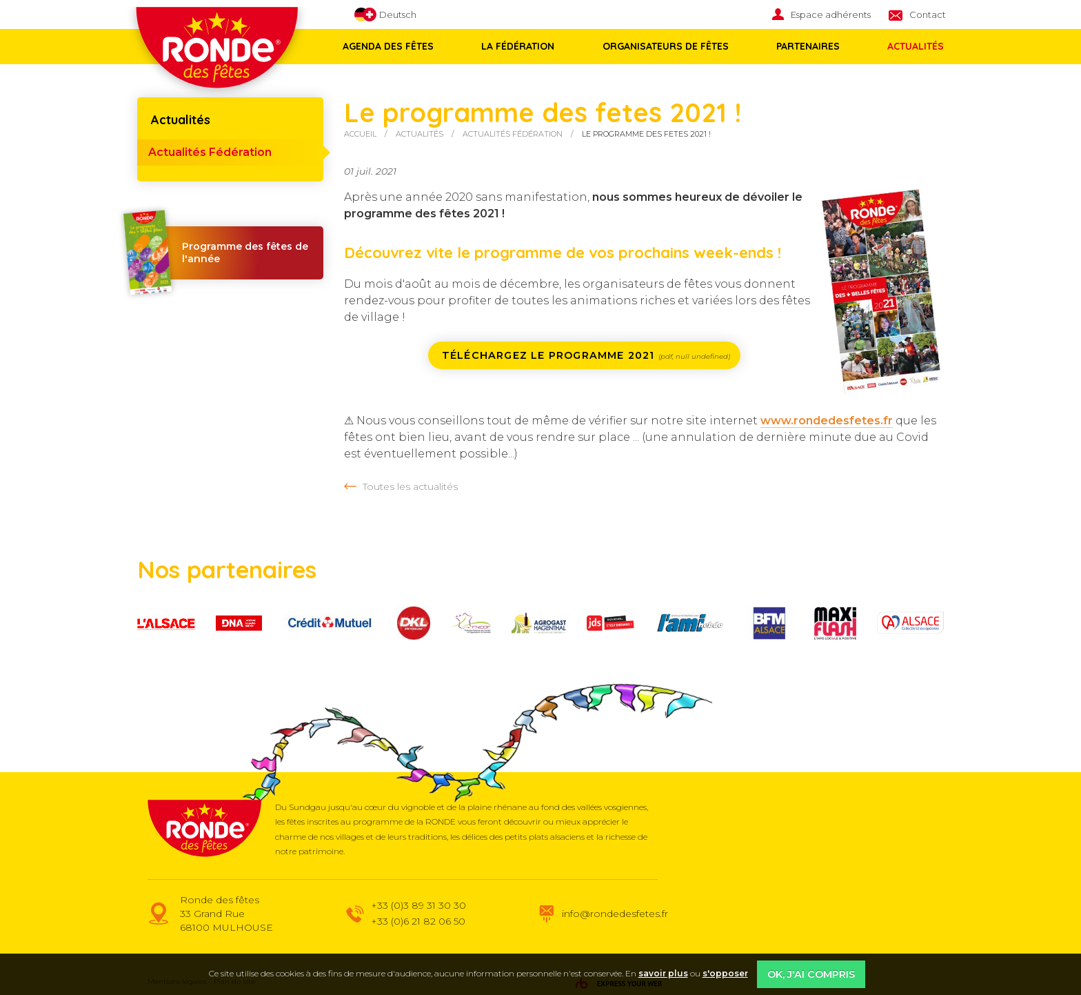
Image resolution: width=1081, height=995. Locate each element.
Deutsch (385, 14)
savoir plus (663, 973)
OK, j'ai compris (811, 974)
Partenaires (803, 46)
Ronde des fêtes (216, 54)
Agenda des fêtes (388, 46)
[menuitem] (830, 15)
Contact (927, 14)
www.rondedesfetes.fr (826, 420)
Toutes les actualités (410, 486)
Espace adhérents (831, 14)
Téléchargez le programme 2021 (586, 355)
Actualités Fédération (210, 152)
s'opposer (725, 973)
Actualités (909, 46)
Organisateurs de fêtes (662, 46)
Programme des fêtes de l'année (222, 252)
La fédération (516, 46)
